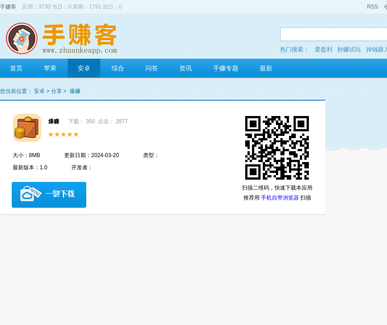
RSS (372, 7)
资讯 (185, 68)
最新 (266, 68)
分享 (56, 91)
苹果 (50, 68)
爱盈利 (323, 49)
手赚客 (8, 7)
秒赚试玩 (349, 49)
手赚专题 (225, 68)
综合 (118, 68)
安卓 (84, 68)
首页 (16, 68)
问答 (151, 68)
